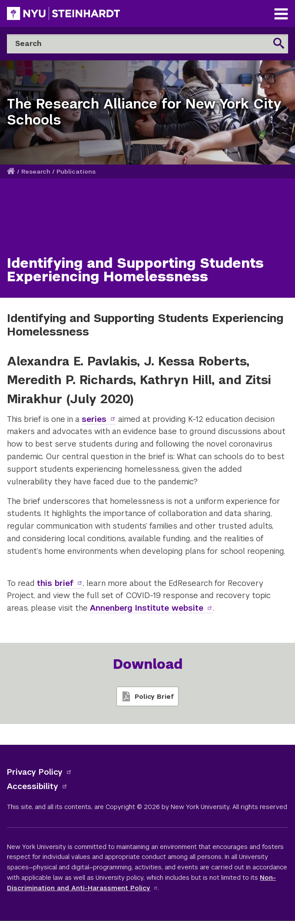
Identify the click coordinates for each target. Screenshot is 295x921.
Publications (76, 171)
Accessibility (37, 786)
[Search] (147, 43)
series (99, 419)
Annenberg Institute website (151, 608)
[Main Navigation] (281, 15)
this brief (60, 583)
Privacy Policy (39, 772)
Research (35, 171)
